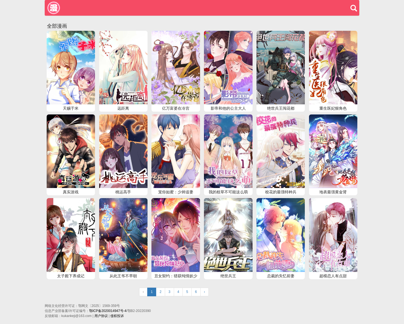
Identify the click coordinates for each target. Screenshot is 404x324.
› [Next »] (204, 292)
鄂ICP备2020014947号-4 (107, 311)
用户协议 (101, 316)
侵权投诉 (117, 316)
